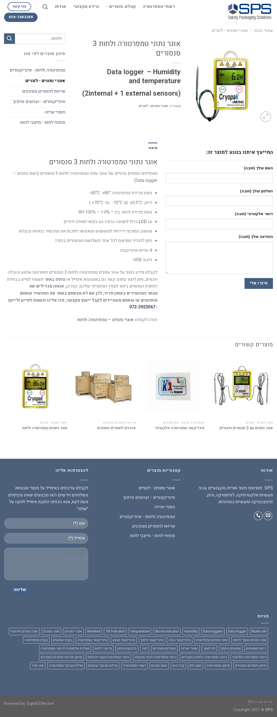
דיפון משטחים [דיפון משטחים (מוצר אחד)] (256, 648)
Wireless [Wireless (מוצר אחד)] (93, 631)
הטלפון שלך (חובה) (256, 191)
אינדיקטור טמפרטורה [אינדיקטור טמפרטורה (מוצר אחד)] (92, 640)
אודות (61, 6)
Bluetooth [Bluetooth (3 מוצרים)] (258, 631)
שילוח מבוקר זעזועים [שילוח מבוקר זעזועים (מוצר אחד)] (103, 665)
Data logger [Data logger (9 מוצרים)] (237, 631)
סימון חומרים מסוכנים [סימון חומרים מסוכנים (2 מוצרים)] (250, 665)
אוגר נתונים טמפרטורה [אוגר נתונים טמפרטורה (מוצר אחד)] (212, 640)
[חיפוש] (45, 6)
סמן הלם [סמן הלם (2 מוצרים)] (195, 665)
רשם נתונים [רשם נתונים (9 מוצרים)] (159, 665)
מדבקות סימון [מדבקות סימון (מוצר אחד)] (127, 648)
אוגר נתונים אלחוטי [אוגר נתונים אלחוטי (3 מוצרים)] (24, 631)
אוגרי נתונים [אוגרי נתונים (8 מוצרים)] (73, 631)
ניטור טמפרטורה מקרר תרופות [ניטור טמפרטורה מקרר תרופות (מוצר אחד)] (108, 657)
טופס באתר (55, 279)
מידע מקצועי (86, 6)
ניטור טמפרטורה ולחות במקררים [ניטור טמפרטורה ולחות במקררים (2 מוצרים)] (204, 657)
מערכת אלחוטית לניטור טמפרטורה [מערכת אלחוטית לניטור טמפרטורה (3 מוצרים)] (65, 648)
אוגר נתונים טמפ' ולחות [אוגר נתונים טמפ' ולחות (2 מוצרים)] (249, 640)
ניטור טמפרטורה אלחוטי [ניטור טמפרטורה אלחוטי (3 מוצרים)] (249, 657)
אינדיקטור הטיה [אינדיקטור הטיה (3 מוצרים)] (180, 640)
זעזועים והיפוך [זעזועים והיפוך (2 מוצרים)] (230, 648)
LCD (142, 221)
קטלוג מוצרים (121, 6)
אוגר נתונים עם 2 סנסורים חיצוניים (246, 428)
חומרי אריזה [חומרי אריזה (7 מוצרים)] (189, 648)
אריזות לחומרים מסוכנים (43, 91)
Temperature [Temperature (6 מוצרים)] (140, 631)
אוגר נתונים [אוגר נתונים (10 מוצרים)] (51, 631)
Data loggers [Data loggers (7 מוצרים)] (213, 631)
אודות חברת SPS (260, 701)
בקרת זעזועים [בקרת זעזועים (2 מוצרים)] (62, 640)
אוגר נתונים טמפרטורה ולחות (44, 428)
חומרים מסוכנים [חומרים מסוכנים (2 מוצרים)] (164, 648)
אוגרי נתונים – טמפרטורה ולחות (105, 319)
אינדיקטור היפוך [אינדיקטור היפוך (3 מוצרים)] (151, 640)
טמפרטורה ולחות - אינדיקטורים (37, 70)
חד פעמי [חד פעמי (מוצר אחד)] (209, 648)
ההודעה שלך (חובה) (256, 237)
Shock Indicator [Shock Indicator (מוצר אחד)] (167, 631)
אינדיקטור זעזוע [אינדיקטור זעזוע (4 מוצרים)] (124, 640)
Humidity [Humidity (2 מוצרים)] (191, 631)
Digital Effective (40, 703)
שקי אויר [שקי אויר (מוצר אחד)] (38, 665)
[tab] (152, 148)
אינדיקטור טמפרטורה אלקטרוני (180, 428)
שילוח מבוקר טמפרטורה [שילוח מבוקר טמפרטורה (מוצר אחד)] (66, 665)
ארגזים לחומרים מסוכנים (116, 428)
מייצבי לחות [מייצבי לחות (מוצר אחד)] (103, 648)
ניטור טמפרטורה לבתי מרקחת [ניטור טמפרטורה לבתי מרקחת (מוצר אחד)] (155, 657)
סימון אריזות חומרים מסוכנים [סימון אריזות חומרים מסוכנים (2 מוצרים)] (61, 657)
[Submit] (9, 38)
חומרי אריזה (55, 112)
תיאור (152, 148)
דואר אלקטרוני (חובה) (254, 214)
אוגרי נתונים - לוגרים (230, 30)
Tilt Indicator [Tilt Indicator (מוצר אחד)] (115, 631)
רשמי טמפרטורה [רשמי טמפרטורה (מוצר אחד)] (134, 665)
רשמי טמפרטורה (159, 6)
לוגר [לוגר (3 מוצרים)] (145, 648)
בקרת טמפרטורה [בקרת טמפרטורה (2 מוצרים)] (36, 640)
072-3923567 (142, 307)
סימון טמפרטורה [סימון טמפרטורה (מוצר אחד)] (218, 665)
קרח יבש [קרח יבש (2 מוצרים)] (178, 665)
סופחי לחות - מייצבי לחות (42, 122)
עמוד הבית (263, 30)
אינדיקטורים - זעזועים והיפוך (39, 101)
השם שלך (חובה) (258, 168)
